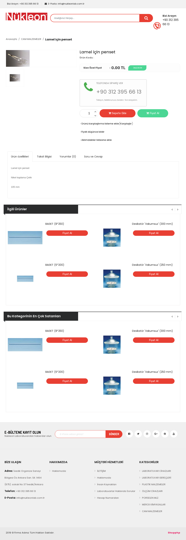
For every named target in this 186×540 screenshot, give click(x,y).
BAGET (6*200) (54, 265)
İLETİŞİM (101, 471)
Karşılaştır (126, 123)
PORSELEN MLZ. (150, 498)
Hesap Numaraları (108, 498)
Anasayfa (11, 39)
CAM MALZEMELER (31, 39)
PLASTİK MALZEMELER (153, 484)
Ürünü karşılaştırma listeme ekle (99, 123)
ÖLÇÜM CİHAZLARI (152, 491)
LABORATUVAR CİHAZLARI (156, 471)
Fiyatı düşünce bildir (92, 132)
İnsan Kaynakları (106, 484)
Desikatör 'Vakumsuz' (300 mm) (152, 224)
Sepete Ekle (117, 113)
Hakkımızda (59, 471)
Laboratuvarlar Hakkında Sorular (116, 491)
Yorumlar (68, 156)
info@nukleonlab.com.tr (64, 3)
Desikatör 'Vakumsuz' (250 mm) (152, 265)
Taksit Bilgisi (44, 156)
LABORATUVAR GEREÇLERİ (156, 477)
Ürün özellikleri (20, 156)
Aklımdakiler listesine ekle (96, 140)
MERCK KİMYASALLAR (153, 504)
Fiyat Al (152, 113)
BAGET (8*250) (54, 224)
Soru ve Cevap (93, 156)
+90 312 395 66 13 (23, 3)
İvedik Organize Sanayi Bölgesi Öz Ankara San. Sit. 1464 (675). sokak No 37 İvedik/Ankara (24, 477)
